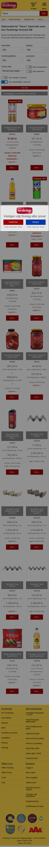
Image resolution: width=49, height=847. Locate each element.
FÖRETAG (13, 247)
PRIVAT (35, 247)
